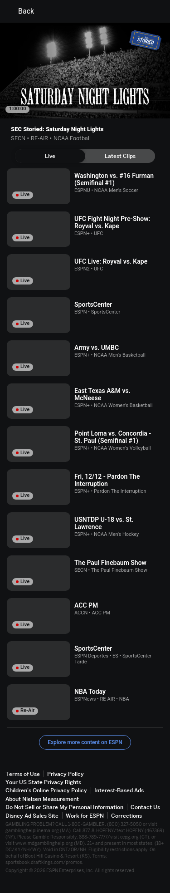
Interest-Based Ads (119, 790)
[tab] (50, 156)
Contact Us (145, 807)
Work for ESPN (85, 815)
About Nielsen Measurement (42, 798)
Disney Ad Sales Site (31, 815)
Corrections (126, 815)
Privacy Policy (65, 773)
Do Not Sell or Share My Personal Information (64, 807)
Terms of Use (22, 773)
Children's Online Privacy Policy (46, 790)
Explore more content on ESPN (85, 742)
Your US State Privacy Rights (43, 782)
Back (20, 11)
